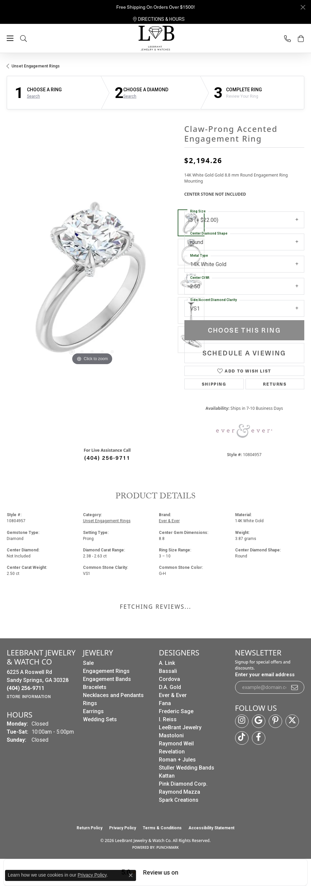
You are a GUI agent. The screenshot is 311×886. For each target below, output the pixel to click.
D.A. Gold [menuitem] (170, 687)
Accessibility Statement (211, 828)
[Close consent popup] (131, 875)
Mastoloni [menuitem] (171, 735)
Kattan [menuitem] (167, 776)
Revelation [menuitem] (172, 751)
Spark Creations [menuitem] (178, 800)
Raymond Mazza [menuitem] (179, 792)
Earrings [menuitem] (93, 711)
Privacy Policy (122, 828)
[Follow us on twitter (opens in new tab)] (292, 721)
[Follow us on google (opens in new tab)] (258, 721)
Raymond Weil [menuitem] (176, 743)
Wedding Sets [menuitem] (100, 719)
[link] (159, 19)
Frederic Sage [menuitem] (176, 711)
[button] (30, 38)
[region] (92, 281)
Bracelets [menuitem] (94, 687)
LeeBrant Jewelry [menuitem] (180, 727)
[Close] (303, 7)
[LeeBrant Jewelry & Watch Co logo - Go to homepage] (155, 38)
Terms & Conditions (162, 828)
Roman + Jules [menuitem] (177, 759)
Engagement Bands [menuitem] (107, 679)
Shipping (214, 384)
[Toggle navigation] (10, 38)
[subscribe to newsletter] (295, 687)
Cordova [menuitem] (169, 679)
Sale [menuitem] (88, 663)
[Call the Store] (25, 688)
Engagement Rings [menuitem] (106, 671)
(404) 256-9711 (107, 457)
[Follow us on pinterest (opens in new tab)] (275, 721)
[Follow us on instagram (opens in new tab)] (242, 721)
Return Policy (89, 828)
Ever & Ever (169, 521)
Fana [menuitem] (165, 703)
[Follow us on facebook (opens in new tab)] (258, 738)
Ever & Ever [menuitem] (173, 695)
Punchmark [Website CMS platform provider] (168, 847)
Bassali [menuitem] (168, 671)
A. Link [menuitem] (167, 663)
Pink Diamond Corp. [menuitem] (183, 784)
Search (33, 96)
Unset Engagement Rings (35, 66)
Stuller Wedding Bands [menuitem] (186, 768)
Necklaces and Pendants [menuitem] (113, 695)
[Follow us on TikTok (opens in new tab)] (242, 738)
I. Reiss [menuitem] (168, 719)
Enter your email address (265, 675)
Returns (274, 384)
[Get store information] (29, 696)
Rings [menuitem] (90, 703)
